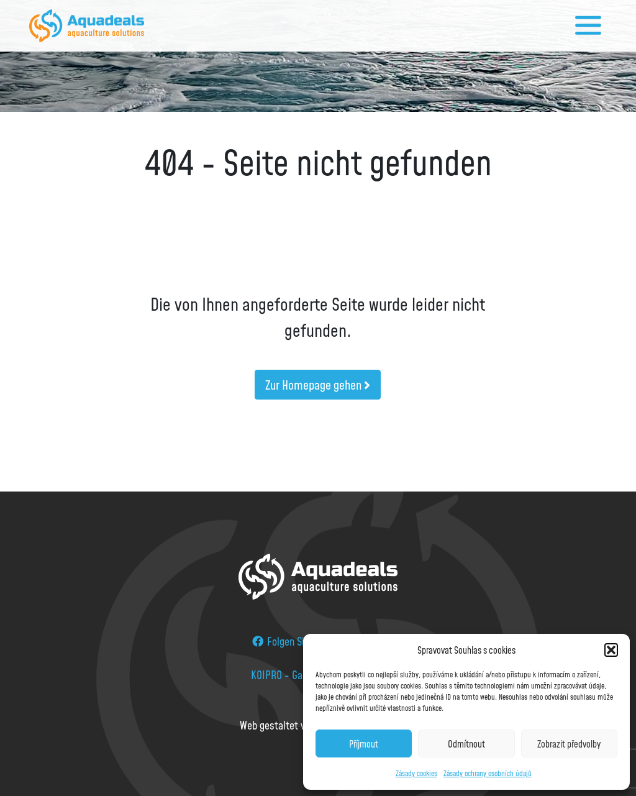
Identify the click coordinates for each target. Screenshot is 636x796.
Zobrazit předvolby (569, 743)
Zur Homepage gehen (317, 384)
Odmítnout (466, 743)
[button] (611, 650)
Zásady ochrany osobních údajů (487, 773)
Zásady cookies (416, 773)
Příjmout (363, 743)
